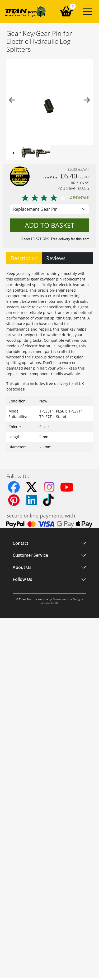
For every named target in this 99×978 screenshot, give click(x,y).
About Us (22, 567)
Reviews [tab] (55, 258)
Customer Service (30, 555)
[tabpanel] (49, 360)
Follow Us (22, 579)
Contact (20, 543)
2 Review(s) (55, 197)
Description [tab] (24, 258)
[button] (87, 11)
